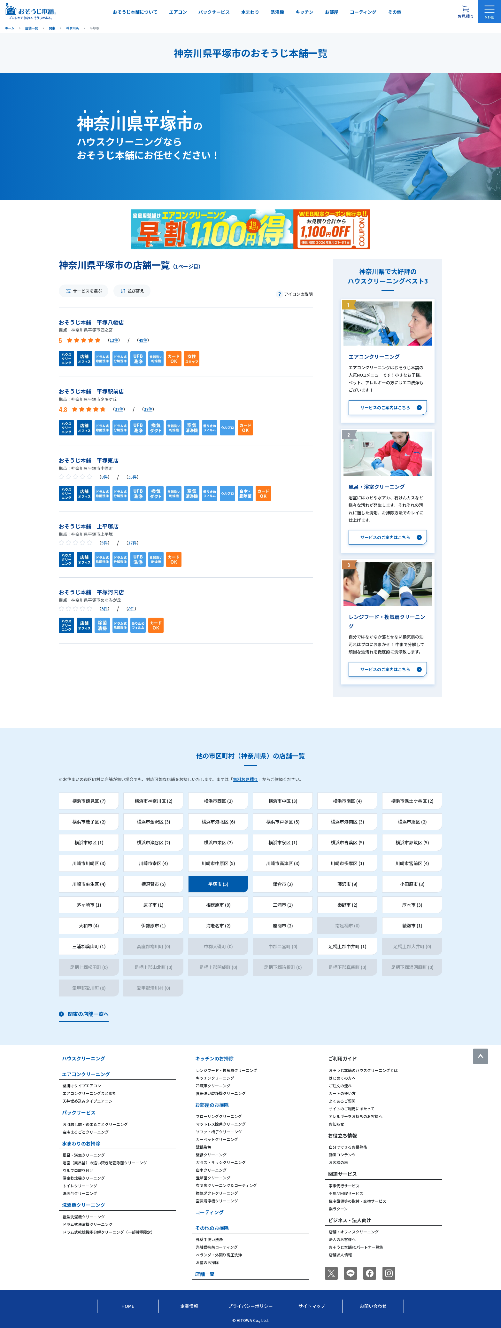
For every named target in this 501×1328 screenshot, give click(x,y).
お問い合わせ (373, 1306)
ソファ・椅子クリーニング (219, 1131)
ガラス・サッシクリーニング (221, 1162)
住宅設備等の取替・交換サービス (357, 1201)
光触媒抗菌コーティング (217, 1247)
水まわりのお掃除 (81, 1143)
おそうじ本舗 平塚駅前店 (91, 391)
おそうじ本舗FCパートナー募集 (356, 1247)
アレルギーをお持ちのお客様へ (355, 1116)
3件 (104, 608)
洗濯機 (277, 12)
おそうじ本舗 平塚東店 (89, 460)
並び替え (135, 291)
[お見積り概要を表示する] (465, 11)
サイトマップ (311, 1306)
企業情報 (189, 1306)
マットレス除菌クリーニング (221, 1124)
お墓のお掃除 (207, 1262)
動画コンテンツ (342, 1154)
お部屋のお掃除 (212, 1104)
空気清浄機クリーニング (217, 1200)
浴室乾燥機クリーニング (84, 1178)
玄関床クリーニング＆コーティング (226, 1185)
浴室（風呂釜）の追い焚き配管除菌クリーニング (105, 1162)
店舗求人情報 (340, 1254)
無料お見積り (245, 779)
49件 (143, 340)
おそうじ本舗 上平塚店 (89, 526)
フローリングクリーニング (219, 1116)
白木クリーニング (211, 1170)
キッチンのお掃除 (214, 1058)
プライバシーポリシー (250, 1306)
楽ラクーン (338, 1208)
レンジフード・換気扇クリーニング (226, 1070)
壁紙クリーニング (211, 1154)
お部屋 (331, 12)
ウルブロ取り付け (78, 1170)
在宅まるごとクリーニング (86, 1132)
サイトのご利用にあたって (351, 1108)
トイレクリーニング (80, 1185)
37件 (119, 409)
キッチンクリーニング (215, 1078)
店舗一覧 (204, 1273)
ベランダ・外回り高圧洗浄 (219, 1254)
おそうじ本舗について (135, 12)
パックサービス (214, 12)
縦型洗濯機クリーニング (84, 1216)
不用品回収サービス (346, 1193)
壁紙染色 (203, 1147)
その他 (394, 12)
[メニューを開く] (489, 11)
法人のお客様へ (342, 1239)
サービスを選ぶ (87, 291)
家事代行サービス (344, 1185)
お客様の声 (338, 1162)
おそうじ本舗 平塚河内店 (91, 592)
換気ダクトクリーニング (217, 1193)
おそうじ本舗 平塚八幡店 (91, 322)
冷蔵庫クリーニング (213, 1085)
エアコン (178, 12)
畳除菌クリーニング (213, 1177)
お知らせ (336, 1124)
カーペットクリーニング (217, 1139)
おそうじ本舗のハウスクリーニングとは (363, 1070)
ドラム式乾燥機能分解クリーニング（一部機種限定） (109, 1232)
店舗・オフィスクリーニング (354, 1231)
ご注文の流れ (340, 1085)
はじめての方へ (342, 1078)
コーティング (363, 12)
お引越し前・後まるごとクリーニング (95, 1124)
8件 (104, 477)
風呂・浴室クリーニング (84, 1155)
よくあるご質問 (342, 1101)
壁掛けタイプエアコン (82, 1085)
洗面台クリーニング (80, 1193)
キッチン (304, 12)
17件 (132, 543)
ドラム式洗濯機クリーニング (87, 1224)
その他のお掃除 (212, 1227)
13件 (114, 340)
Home (127, 1306)
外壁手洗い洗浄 (209, 1239)
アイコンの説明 (298, 294)
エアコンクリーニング (86, 1074)
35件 (132, 477)
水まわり (250, 12)
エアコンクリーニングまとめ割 (89, 1093)
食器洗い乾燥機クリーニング (221, 1093)
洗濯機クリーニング (83, 1204)
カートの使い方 (342, 1093)
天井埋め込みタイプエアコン (87, 1101)
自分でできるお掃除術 (348, 1147)
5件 (104, 543)
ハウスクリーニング (83, 1058)
